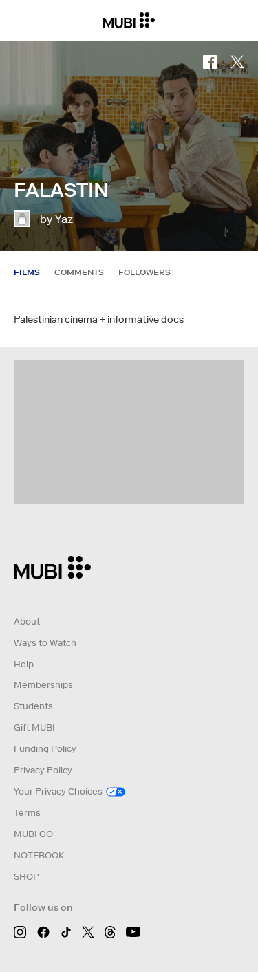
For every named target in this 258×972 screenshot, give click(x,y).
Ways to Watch (45, 643)
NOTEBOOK (39, 855)
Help (24, 664)
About (27, 621)
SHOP (26, 877)
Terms (27, 813)
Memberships (43, 685)
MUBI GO (33, 834)
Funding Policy (45, 749)
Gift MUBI (34, 727)
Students (33, 706)
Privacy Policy (43, 770)
